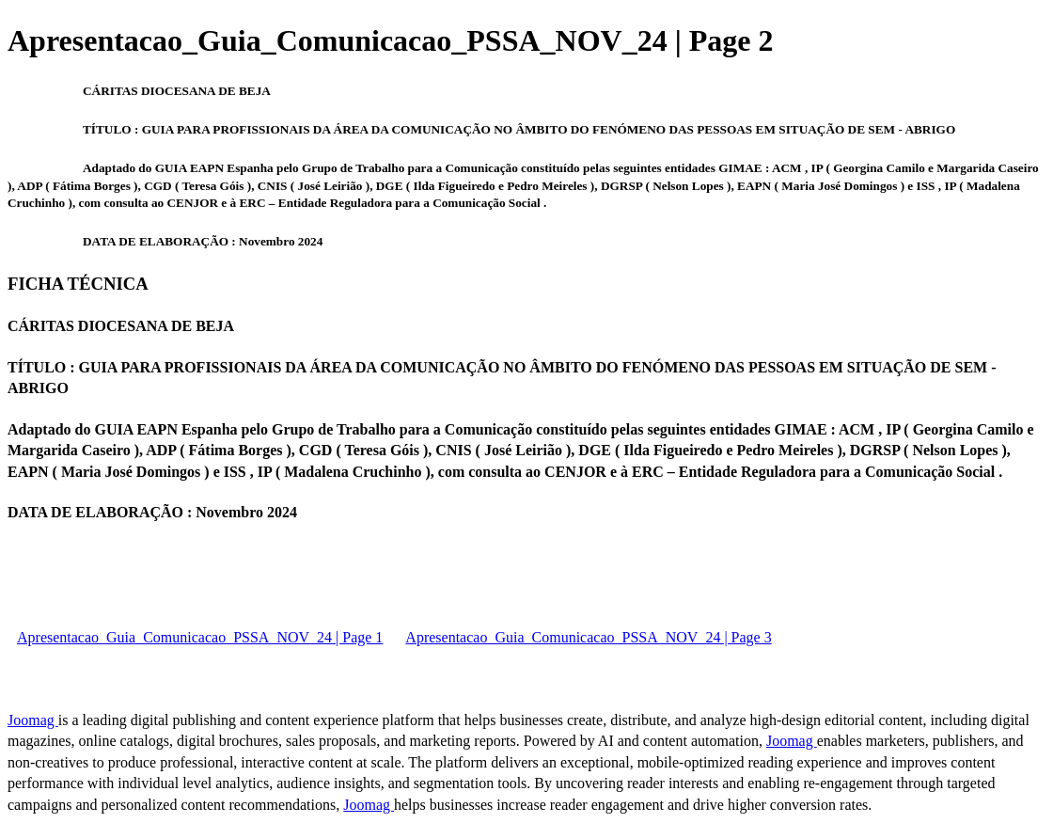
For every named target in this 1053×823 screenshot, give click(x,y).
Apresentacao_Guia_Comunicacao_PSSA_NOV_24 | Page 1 (200, 637)
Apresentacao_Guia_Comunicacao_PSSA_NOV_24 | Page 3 (588, 637)
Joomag (33, 720)
